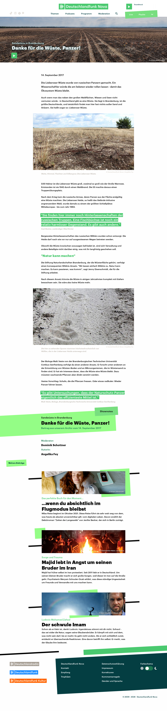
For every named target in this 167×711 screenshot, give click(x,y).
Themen (55, 13)
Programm (86, 13)
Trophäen (65, 676)
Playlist (142, 14)
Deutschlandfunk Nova (72, 663)
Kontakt (65, 668)
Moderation (104, 13)
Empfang (65, 672)
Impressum (107, 668)
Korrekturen (108, 672)
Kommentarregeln (111, 676)
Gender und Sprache (112, 681)
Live (131, 14)
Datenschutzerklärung (113, 663)
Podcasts (70, 13)
